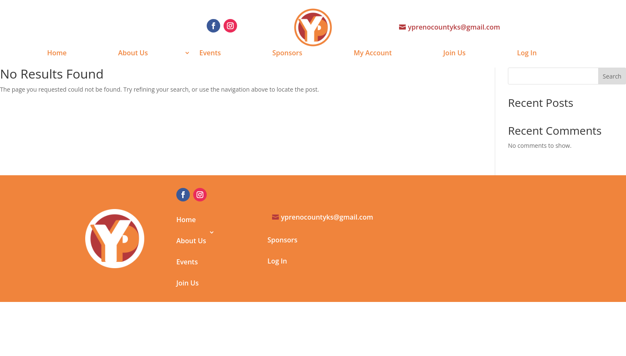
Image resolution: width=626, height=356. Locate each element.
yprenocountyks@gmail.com (454, 27)
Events (210, 53)
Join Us (454, 53)
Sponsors (287, 53)
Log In (527, 53)
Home (57, 53)
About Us (133, 53)
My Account (372, 53)
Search (612, 76)
